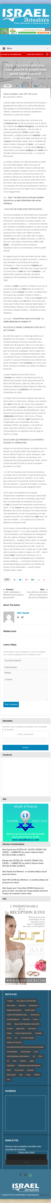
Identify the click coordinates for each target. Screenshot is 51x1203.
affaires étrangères (26, 126)
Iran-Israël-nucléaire (27, 1038)
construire (28, 363)
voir (24, 301)
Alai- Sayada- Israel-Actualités (26, 1001)
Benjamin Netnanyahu (14, 1010)
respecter (36, 135)
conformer (24, 389)
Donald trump (34, 1015)
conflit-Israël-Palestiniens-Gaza (17, 1015)
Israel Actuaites (25, 1052)
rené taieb (30, 1070)
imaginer (35, 265)
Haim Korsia (32, 1029)
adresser (14, 268)
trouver (18, 508)
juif (34, 1056)
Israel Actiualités (12, 1052)
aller (37, 516)
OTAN (25, 132)
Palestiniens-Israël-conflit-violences (29, 1065)
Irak (7, 505)
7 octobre (10, 1001)
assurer (8, 141)
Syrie (30, 144)
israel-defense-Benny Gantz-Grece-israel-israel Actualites (25, 1047)
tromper (21, 292)
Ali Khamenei (33, 1005)
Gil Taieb (10, 1029)
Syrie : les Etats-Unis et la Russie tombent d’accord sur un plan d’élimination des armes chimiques (23, 200)
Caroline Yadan (30, 1010)
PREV (9, 1070)
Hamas (9, 1033)
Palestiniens (11, 1065)
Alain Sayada (23, 613)
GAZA (9, 1024)
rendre (22, 407)
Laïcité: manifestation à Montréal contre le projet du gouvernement (14, 593)
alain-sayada (11, 1005)
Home (3, 86)
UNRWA (37, 1075)
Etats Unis (26, 1019)
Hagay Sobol (20, 1029)
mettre (40, 150)
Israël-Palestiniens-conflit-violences (18, 1056)
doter (21, 271)
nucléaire (36, 271)
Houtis (9, 1038)
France (35, 1019)
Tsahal (28, 1075)
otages (32, 1061)
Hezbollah (38, 1033)
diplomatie (9, 416)
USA (8, 1079)
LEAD (40, 1056)
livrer (10, 404)
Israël (12, 555)
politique (29, 150)
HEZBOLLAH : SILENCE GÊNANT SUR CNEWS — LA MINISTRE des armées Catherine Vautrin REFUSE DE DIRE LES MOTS (24, 852)
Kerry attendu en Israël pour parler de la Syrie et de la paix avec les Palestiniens (37, 593)
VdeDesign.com (44, 1195)
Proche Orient (19, 1070)
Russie (8, 377)
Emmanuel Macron (13, 1019)
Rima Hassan (11, 1075)
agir (27, 419)
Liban (14, 1061)
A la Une (9, 86)
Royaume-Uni (11, 123)
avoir (40, 298)
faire (24, 289)
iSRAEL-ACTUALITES (14, 1042)
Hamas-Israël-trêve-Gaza (23, 1033)
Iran (12, 239)
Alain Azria (22, 1005)
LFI (8, 1061)
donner (41, 147)
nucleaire (23, 1061)
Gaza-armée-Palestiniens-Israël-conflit (27, 1024)
